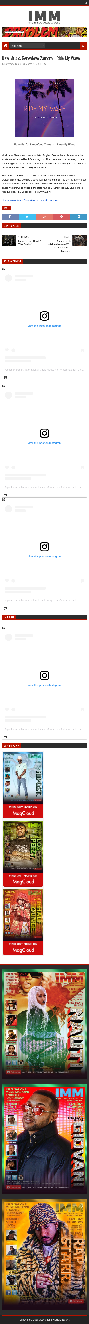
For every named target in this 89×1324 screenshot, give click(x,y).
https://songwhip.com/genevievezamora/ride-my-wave (30, 200)
